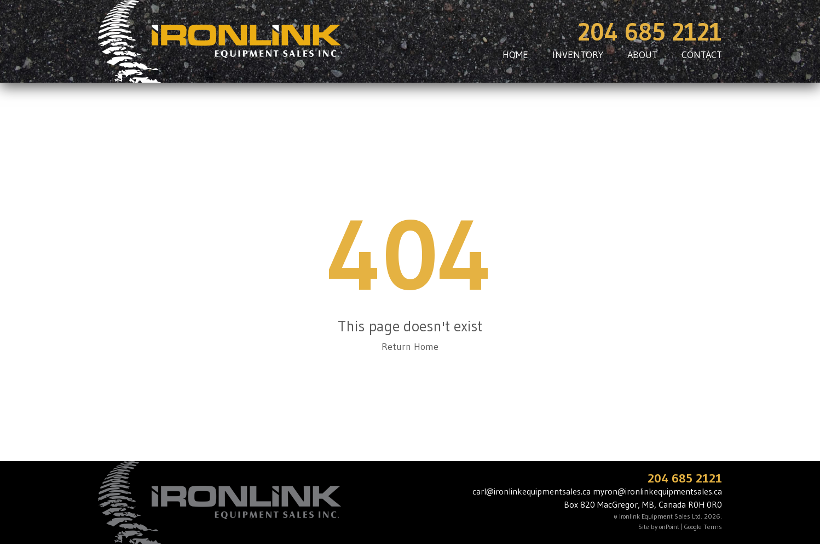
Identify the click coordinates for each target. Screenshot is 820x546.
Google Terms (703, 526)
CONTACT (702, 55)
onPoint (669, 526)
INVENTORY (577, 55)
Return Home (410, 347)
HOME (515, 55)
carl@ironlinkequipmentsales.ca (531, 491)
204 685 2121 (650, 32)
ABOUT (642, 55)
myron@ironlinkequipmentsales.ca (657, 491)
